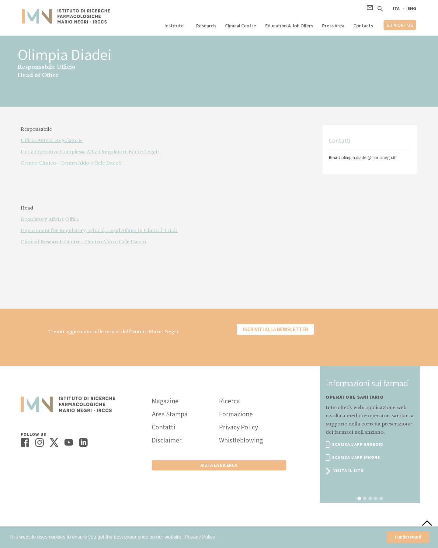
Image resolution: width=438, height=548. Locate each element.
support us (400, 25)
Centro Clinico (38, 163)
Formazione (236, 414)
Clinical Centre (240, 26)
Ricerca (229, 401)
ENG (412, 8)
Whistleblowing (241, 440)
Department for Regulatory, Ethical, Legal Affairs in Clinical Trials (99, 230)
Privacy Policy (238, 427)
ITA (396, 8)
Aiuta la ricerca (218, 465)
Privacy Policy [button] (200, 536)
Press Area (333, 26)
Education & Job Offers (289, 26)
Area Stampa (170, 414)
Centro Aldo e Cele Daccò (91, 163)
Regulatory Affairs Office (50, 219)
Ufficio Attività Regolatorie (52, 140)
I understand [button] (408, 537)
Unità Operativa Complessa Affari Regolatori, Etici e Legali (90, 151)
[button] (176, 24)
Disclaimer (167, 440)
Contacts (363, 26)
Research (206, 26)
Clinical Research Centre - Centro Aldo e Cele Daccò (83, 242)
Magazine (165, 401)
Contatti (163, 427)
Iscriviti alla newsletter (275, 329)
